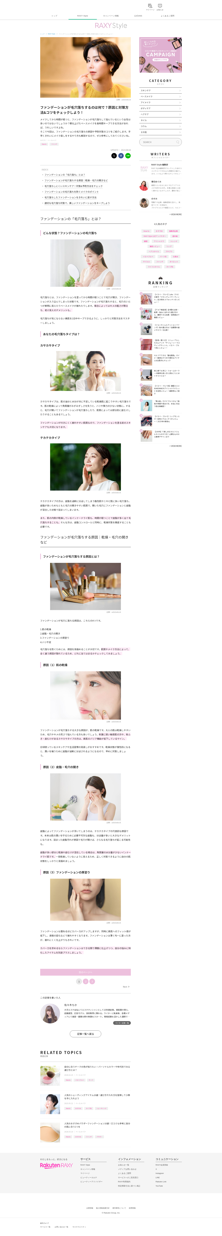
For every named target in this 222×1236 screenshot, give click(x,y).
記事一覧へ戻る (85, 1034)
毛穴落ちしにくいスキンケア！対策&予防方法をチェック (73, 186)
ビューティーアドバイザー (91, 1182)
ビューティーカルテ (88, 1177)
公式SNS (138, 16)
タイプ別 (89, 1108)
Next (126, 986)
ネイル (144, 120)
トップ (54, 16)
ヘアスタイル (154, 251)
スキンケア (146, 90)
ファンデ (54, 144)
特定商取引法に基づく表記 (129, 1186)
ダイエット (174, 261)
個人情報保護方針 (103, 1208)
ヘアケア (145, 114)
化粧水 (175, 256)
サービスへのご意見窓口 (128, 1177)
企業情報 (89, 1208)
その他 (144, 132)
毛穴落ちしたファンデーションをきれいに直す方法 (70, 197)
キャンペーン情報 (111, 16)
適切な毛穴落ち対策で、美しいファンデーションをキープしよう (77, 203)
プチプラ (169, 251)
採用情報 (132, 1208)
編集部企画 (173, 231)
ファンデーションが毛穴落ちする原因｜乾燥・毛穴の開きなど (76, 180)
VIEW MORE (175, 214)
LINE (158, 1177)
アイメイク (146, 102)
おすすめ (78, 1108)
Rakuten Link (161, 1182)
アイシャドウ (159, 241)
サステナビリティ (79, 1227)
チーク (91, 1080)
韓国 (145, 241)
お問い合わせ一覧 (61, 1227)
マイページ (85, 1173)
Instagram (160, 1173)
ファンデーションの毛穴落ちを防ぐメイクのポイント (71, 191)
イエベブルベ (79, 1080)
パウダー (99, 1137)
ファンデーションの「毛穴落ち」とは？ (64, 174)
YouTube (159, 1186)
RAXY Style (82, 16)
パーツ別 (163, 256)
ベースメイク (52, 140)
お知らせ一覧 (123, 1165)
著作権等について (119, 1208)
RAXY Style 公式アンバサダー (155, 236)
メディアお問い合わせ (127, 1169)
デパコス (146, 261)
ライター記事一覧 (122, 1023)
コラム (144, 126)
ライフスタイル (154, 266)
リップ (168, 246)
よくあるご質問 (167, 16)
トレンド (173, 241)
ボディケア (146, 108)
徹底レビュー (155, 246)
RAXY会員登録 (162, 1165)
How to (44, 144)
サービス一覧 (45, 1227)
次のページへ (85, 972)
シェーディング (101, 1108)
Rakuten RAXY (52, 6)
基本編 (175, 236)
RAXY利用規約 (124, 1182)
